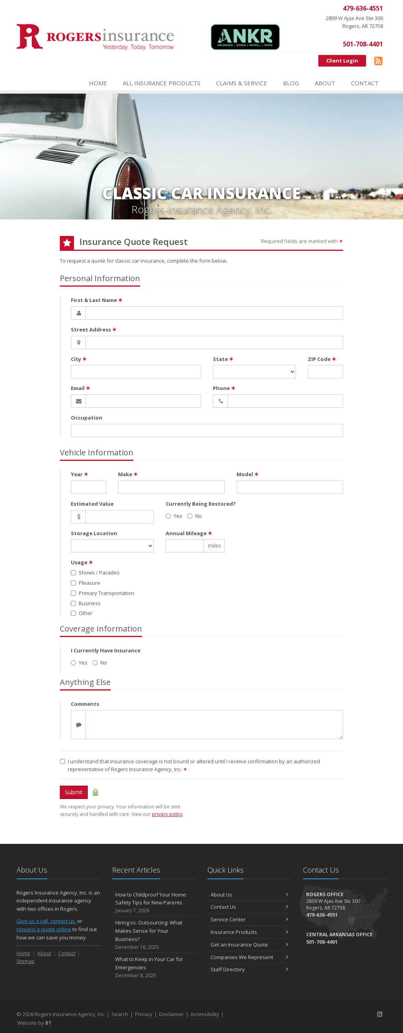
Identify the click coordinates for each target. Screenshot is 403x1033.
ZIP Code (322, 359)
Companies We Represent (249, 957)
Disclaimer (171, 1014)
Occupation (86, 417)
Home (98, 83)
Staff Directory (249, 969)
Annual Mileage (189, 533)
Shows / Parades (95, 572)
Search (119, 1014)
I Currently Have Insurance (105, 650)
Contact (365, 83)
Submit (74, 792)
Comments (85, 703)
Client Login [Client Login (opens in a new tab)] (342, 60)
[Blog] (378, 60)
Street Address (93, 329)
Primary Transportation (102, 593)
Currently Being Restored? (201, 503)
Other (81, 613)
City (79, 359)
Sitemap (26, 961)
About (325, 83)
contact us (62, 920)
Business (86, 603)
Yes (174, 515)
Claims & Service (241, 83)
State (223, 359)
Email (80, 388)
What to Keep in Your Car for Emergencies (154, 967)
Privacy (143, 1014)
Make (128, 474)
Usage (82, 562)
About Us (249, 894)
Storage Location (94, 533)
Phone (224, 388)
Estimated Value (92, 503)
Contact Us (249, 906)
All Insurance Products (161, 83)
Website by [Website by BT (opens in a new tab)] (34, 1022)
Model (248, 474)
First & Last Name (96, 300)
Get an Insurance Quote (249, 944)
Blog (291, 83)
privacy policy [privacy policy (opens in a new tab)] (167, 814)
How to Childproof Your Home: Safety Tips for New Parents (154, 903)
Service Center (249, 919)
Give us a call (32, 920)
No (194, 515)
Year (79, 474)
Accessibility (204, 1014)
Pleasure (85, 582)
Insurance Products (249, 931)
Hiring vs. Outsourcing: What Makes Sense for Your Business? (154, 935)
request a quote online (44, 929)
